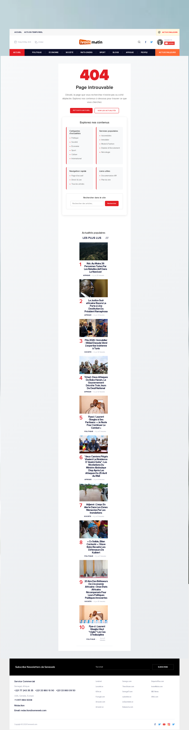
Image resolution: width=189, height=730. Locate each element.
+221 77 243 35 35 (23, 690)
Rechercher (111, 203)
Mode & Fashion (107, 144)
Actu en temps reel (33, 32)
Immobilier (105, 140)
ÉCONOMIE (53, 52)
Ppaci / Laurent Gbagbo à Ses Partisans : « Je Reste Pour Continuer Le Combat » (96, 422)
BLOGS (116, 52)
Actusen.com (100, 702)
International (76, 158)
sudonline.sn (126, 697)
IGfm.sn (98, 692)
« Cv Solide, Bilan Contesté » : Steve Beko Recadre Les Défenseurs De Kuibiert (96, 547)
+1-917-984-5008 (23, 700)
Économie (75, 146)
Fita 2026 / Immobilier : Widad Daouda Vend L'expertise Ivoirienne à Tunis (96, 344)
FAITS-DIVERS (86, 52)
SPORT (102, 52)
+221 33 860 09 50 (65, 690)
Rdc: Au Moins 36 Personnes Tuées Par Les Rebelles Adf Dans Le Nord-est (95, 267)
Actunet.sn (100, 707)
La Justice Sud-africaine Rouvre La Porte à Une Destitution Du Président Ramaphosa (96, 306)
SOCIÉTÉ (69, 52)
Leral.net (99, 681)
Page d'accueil (77, 176)
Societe (87, 352)
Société (74, 142)
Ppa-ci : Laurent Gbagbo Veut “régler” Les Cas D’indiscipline (97, 630)
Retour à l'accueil (81, 110)
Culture (74, 154)
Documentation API (109, 176)
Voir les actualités (107, 111)
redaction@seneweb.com (33, 710)
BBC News (155, 692)
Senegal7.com (127, 692)
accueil (17, 52)
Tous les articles (77, 184)
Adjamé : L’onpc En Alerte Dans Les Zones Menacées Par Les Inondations (96, 508)
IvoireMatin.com (157, 686)
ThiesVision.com (128, 686)
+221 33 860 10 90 (44, 690)
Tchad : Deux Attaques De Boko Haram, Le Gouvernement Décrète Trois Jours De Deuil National (96, 383)
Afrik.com (154, 697)
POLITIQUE (37, 52)
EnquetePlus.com (157, 681)
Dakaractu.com (127, 707)
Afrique (86, 275)
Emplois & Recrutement (110, 148)
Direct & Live (76, 180)
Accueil (18, 32)
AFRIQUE (130, 52)
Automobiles (106, 135)
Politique (74, 138)
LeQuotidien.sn (127, 702)
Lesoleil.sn (99, 686)
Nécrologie (105, 152)
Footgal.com (100, 697)
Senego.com (126, 681)
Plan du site (106, 180)
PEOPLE (144, 52)
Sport (73, 150)
